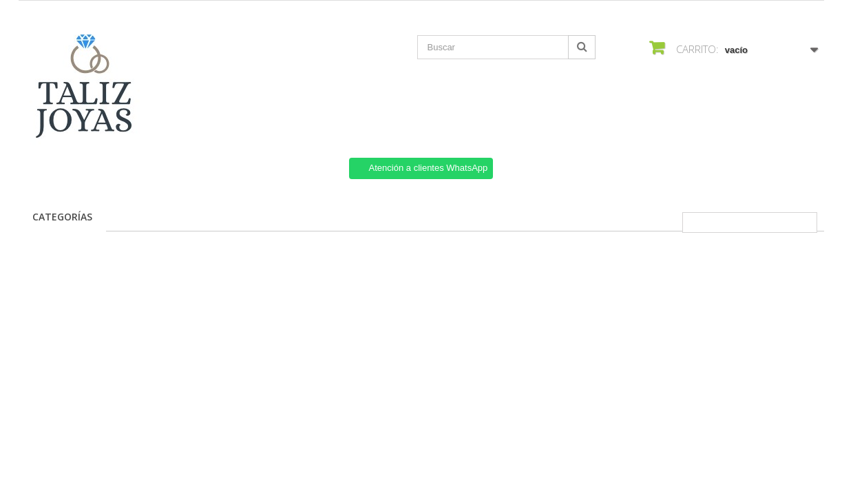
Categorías (62, 216)
